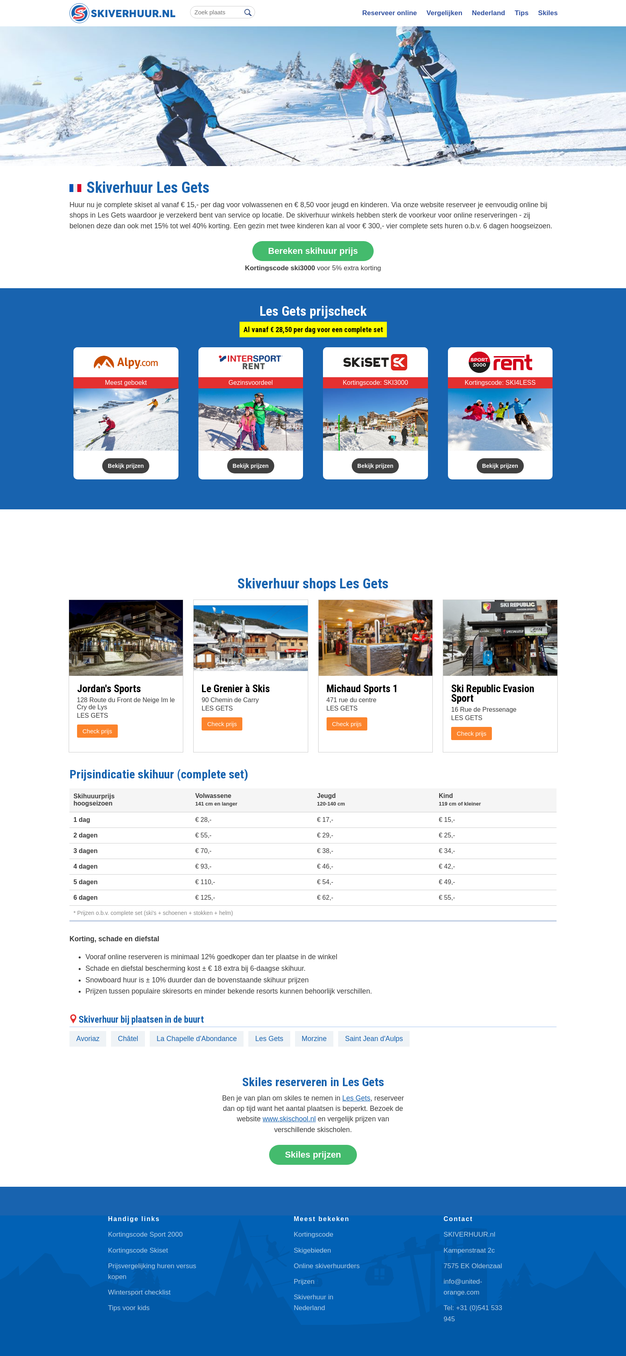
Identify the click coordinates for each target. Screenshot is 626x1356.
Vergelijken (444, 13)
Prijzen (304, 1281)
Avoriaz (87, 1039)
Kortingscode (313, 1234)
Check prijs (97, 731)
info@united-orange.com (463, 1287)
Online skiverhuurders (327, 1266)
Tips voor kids (129, 1308)
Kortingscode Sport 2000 (145, 1234)
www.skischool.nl (289, 1119)
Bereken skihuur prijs (313, 251)
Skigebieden (312, 1250)
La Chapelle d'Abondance (196, 1039)
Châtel (128, 1039)
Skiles (548, 13)
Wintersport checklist (139, 1292)
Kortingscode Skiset (138, 1250)
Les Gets (269, 1039)
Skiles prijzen (313, 1155)
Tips (522, 13)
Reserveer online (389, 13)
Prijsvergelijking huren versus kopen (152, 1271)
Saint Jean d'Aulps (374, 1039)
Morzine (314, 1039)
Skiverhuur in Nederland (313, 1302)
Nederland (488, 13)
